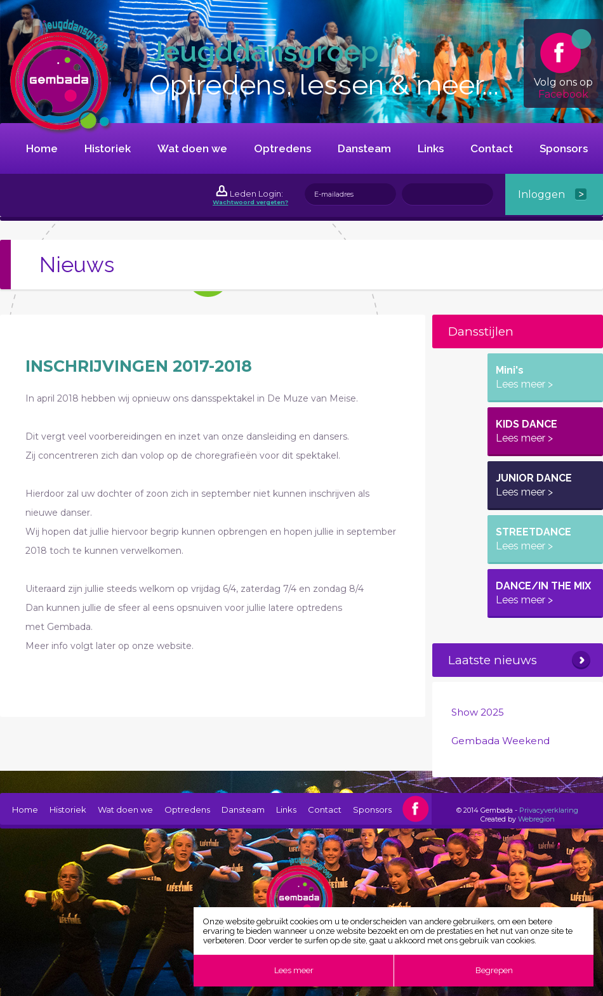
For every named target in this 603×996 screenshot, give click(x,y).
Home (42, 148)
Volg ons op (563, 64)
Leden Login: (256, 193)
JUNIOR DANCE (534, 485)
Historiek (107, 148)
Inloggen (541, 194)
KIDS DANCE (526, 431)
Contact (491, 148)
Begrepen (494, 970)
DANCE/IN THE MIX (543, 593)
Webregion (536, 819)
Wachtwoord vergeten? (250, 202)
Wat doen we (192, 148)
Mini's (524, 377)
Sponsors (564, 148)
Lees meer (294, 970)
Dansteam (364, 148)
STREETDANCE (533, 539)
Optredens (282, 148)
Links (431, 148)
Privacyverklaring (548, 810)
